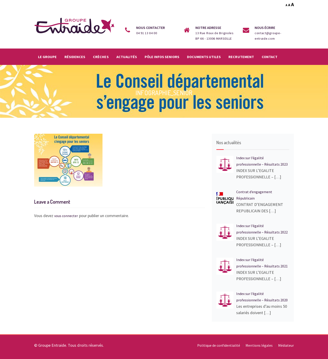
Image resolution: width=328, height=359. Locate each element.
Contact (269, 56)
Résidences (74, 56)
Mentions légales (259, 345)
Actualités (126, 56)
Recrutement (241, 56)
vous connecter (66, 215)
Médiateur (286, 345)
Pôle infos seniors (162, 56)
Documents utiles (204, 56)
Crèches (100, 56)
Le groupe (47, 56)
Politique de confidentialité (218, 345)
